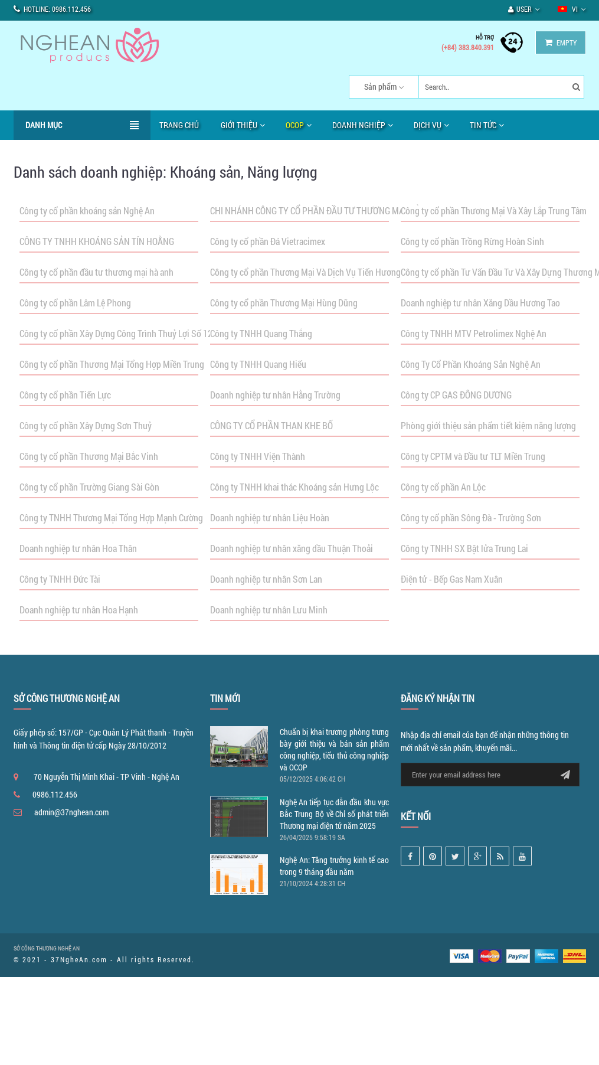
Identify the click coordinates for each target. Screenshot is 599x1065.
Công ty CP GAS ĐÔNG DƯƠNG (456, 394)
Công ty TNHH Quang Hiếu (258, 364)
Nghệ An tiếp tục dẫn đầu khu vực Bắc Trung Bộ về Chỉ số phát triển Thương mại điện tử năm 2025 (334, 813)
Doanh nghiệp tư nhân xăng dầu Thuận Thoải (291, 548)
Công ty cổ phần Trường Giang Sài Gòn (89, 487)
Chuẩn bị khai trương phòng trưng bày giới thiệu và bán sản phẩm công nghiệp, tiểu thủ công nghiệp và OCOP (334, 749)
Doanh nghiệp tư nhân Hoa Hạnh (78, 609)
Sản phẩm (380, 86)
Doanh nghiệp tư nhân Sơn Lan (266, 579)
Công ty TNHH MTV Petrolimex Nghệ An (473, 333)
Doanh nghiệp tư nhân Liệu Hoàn (269, 517)
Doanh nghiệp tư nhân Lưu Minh (269, 609)
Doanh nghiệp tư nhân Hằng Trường (275, 394)
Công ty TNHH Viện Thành (257, 456)
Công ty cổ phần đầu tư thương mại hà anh (96, 272)
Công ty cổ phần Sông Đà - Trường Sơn (471, 517)
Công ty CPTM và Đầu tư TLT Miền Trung (473, 456)
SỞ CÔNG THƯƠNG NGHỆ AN (47, 948)
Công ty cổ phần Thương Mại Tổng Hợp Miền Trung (111, 364)
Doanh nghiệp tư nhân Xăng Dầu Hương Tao (480, 302)
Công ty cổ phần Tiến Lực (65, 394)
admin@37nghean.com (71, 812)
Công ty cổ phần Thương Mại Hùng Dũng (284, 302)
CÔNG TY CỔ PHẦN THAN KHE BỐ (271, 425)
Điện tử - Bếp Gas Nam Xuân (452, 579)
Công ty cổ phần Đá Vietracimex (267, 241)
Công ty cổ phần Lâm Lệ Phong (75, 302)
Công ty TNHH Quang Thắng (261, 333)
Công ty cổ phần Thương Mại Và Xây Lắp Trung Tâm (494, 210)
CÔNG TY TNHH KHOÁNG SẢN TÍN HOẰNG (96, 241)
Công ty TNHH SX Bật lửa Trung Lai (464, 548)
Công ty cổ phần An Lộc (443, 487)
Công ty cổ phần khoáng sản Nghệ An (87, 210)
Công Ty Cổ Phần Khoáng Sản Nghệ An (471, 364)
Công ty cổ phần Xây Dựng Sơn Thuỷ (85, 425)
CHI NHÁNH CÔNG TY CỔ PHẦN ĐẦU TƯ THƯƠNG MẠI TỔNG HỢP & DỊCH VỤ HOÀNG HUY (373, 210)
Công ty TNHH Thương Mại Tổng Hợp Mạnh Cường (111, 517)
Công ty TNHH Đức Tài (59, 579)
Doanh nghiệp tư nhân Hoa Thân (78, 548)
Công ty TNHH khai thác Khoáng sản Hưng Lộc (294, 487)
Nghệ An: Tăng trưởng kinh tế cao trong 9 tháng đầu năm (334, 865)
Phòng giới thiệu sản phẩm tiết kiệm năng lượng (488, 425)
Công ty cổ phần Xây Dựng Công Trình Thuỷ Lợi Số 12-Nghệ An (133, 333)
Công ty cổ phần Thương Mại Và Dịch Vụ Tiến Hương (305, 272)
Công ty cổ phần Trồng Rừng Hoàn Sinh (472, 241)
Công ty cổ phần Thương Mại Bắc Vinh (88, 456)
